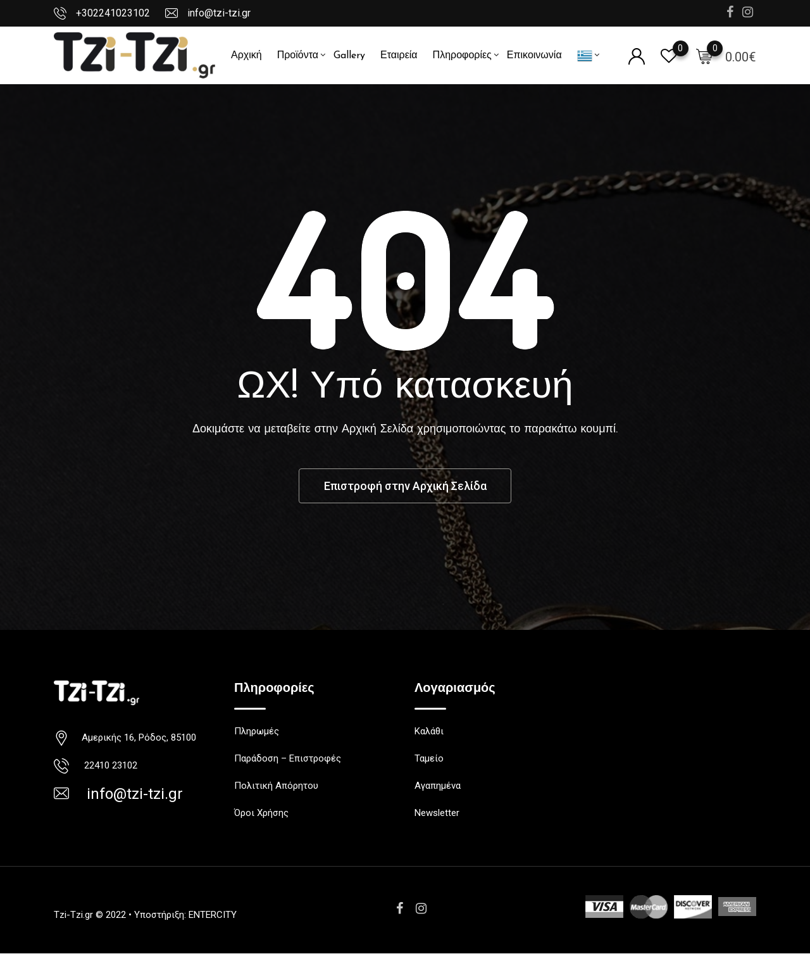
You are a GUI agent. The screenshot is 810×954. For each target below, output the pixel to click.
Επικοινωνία (534, 56)
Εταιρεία (399, 56)
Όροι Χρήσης (261, 813)
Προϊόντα (297, 56)
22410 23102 (108, 766)
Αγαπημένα (437, 786)
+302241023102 (113, 13)
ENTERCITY (213, 915)
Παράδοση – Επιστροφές (287, 759)
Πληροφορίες (462, 56)
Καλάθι (429, 731)
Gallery (349, 56)
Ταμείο (429, 759)
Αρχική (246, 56)
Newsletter (436, 813)
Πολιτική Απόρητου (276, 786)
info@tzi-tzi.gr (219, 13)
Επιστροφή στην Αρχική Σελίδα (405, 486)
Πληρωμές (256, 731)
